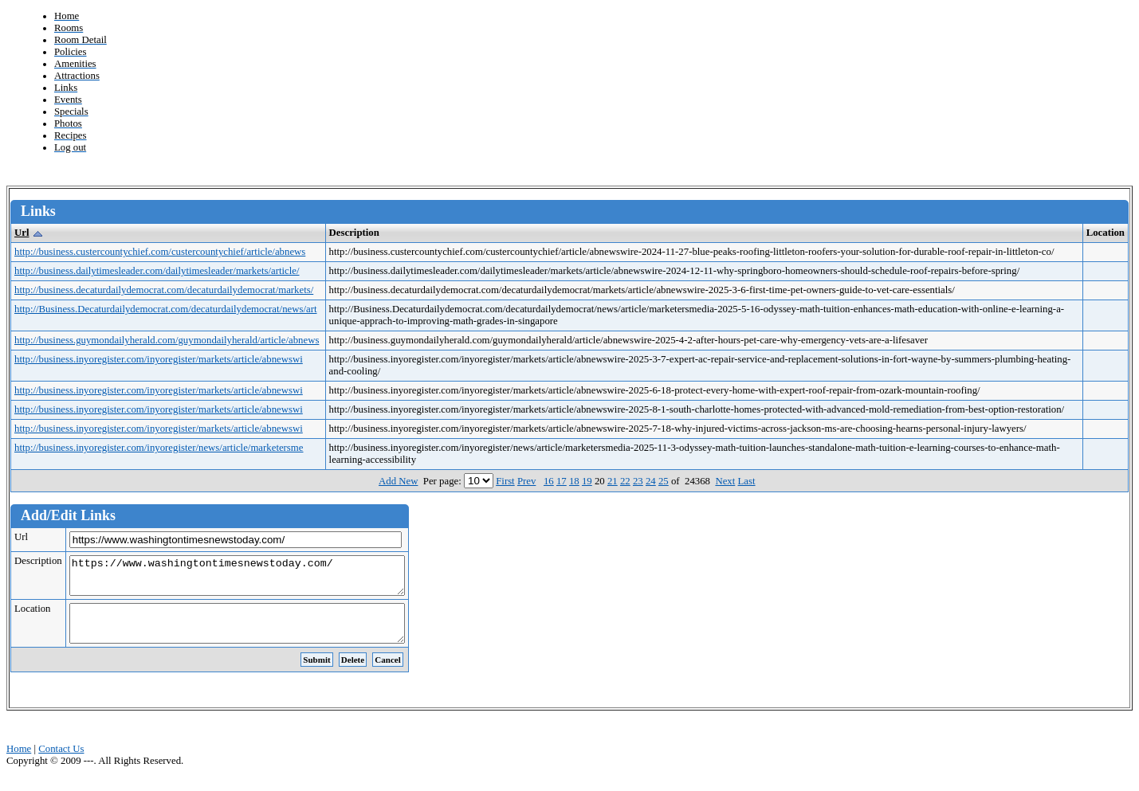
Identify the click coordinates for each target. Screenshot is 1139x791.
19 (587, 481)
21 (612, 481)
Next (725, 481)
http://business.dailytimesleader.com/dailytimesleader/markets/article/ (157, 270)
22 (625, 481)
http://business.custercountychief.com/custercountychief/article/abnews (159, 251)
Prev (526, 481)
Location (32, 615)
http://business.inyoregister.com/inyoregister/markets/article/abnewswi (158, 359)
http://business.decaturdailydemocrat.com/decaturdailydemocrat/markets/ (163, 290)
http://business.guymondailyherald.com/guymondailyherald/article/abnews (166, 340)
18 (574, 481)
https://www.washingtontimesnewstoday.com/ (257, 579)
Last (747, 481)
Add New (398, 481)
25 (663, 481)
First (505, 481)
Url (21, 232)
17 (561, 481)
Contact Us (61, 763)
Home (18, 763)
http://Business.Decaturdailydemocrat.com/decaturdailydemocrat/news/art (165, 309)
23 (638, 481)
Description (38, 560)
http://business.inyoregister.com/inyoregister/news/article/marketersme (159, 447)
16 (549, 481)
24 (651, 481)
